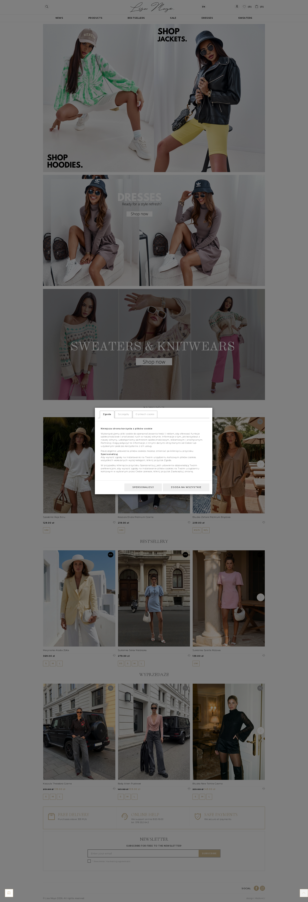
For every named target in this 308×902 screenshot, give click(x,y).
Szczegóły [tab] (123, 414)
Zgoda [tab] (107, 414)
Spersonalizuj (143, 487)
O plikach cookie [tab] (145, 414)
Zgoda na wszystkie (186, 487)
